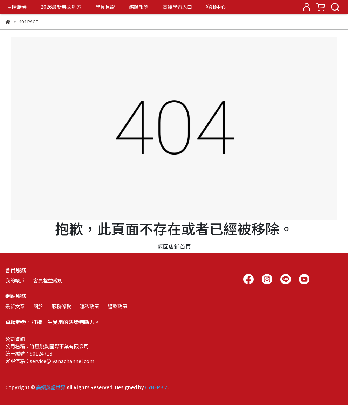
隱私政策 (89, 306)
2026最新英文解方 (61, 6)
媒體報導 (139, 6)
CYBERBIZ (156, 387)
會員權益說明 (48, 280)
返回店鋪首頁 (174, 246)
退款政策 (117, 306)
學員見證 (105, 6)
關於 (38, 306)
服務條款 (61, 306)
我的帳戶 (15, 280)
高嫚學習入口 (177, 6)
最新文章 (15, 306)
